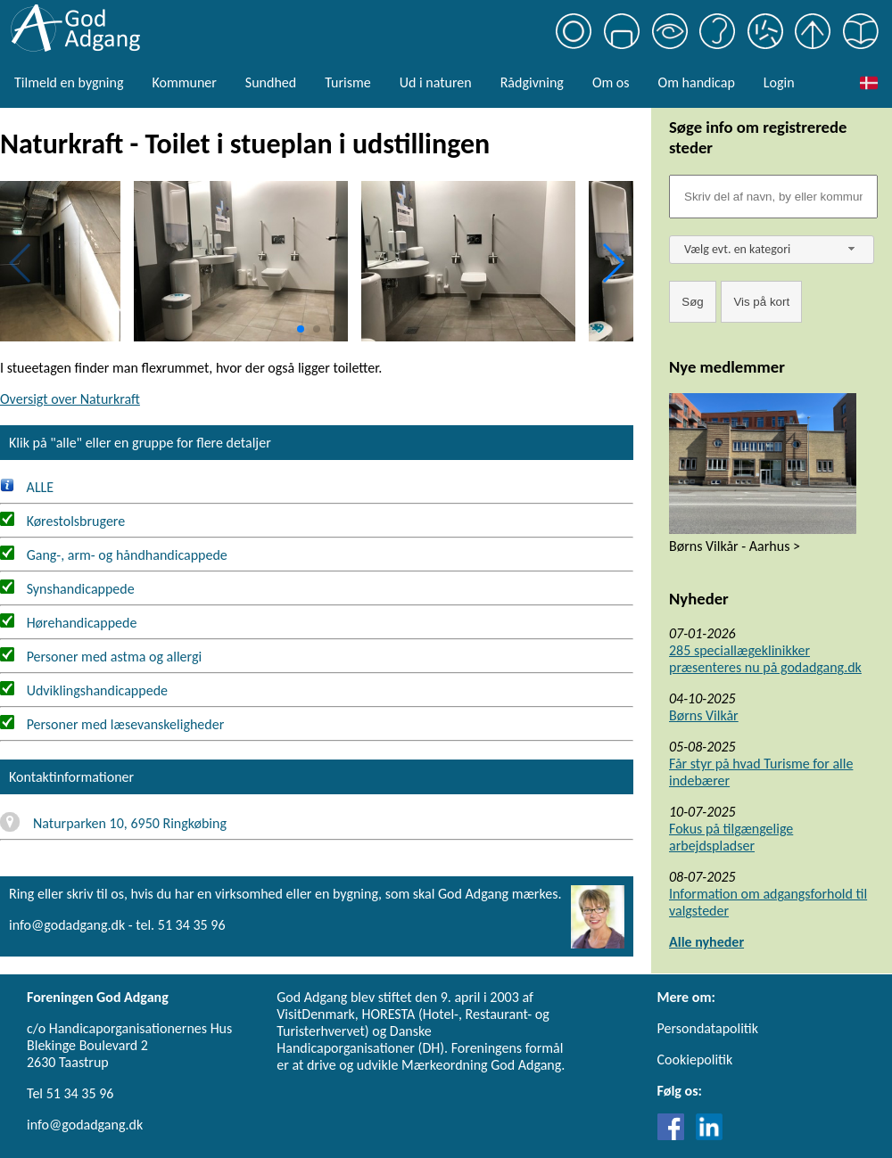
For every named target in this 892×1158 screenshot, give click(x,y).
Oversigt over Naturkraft (70, 398)
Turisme (347, 82)
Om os (611, 82)
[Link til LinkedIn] (709, 1135)
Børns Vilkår (704, 715)
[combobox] (771, 249)
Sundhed (270, 82)
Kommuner (184, 82)
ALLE (27, 487)
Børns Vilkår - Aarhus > (734, 546)
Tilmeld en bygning (68, 82)
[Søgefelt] (773, 196)
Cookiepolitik (695, 1059)
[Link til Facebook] (675, 1135)
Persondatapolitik (707, 1028)
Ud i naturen (436, 82)
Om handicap (696, 82)
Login (779, 82)
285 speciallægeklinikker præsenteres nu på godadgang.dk (765, 659)
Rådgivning (532, 82)
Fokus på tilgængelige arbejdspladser (731, 837)
